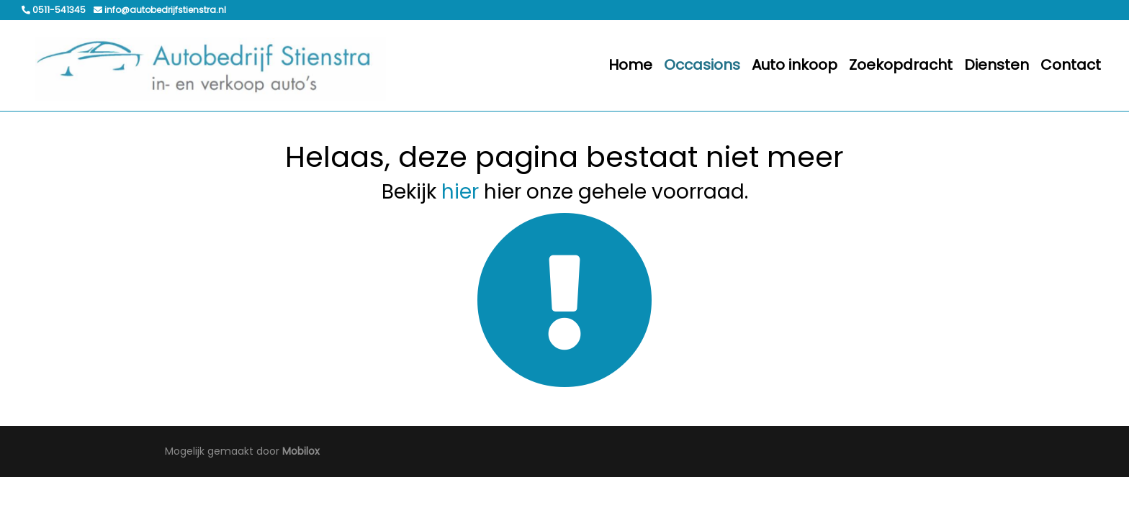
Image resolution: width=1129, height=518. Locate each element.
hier (460, 192)
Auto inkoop (794, 65)
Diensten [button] (996, 65)
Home (630, 65)
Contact (1070, 65)
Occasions (702, 65)
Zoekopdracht (901, 65)
